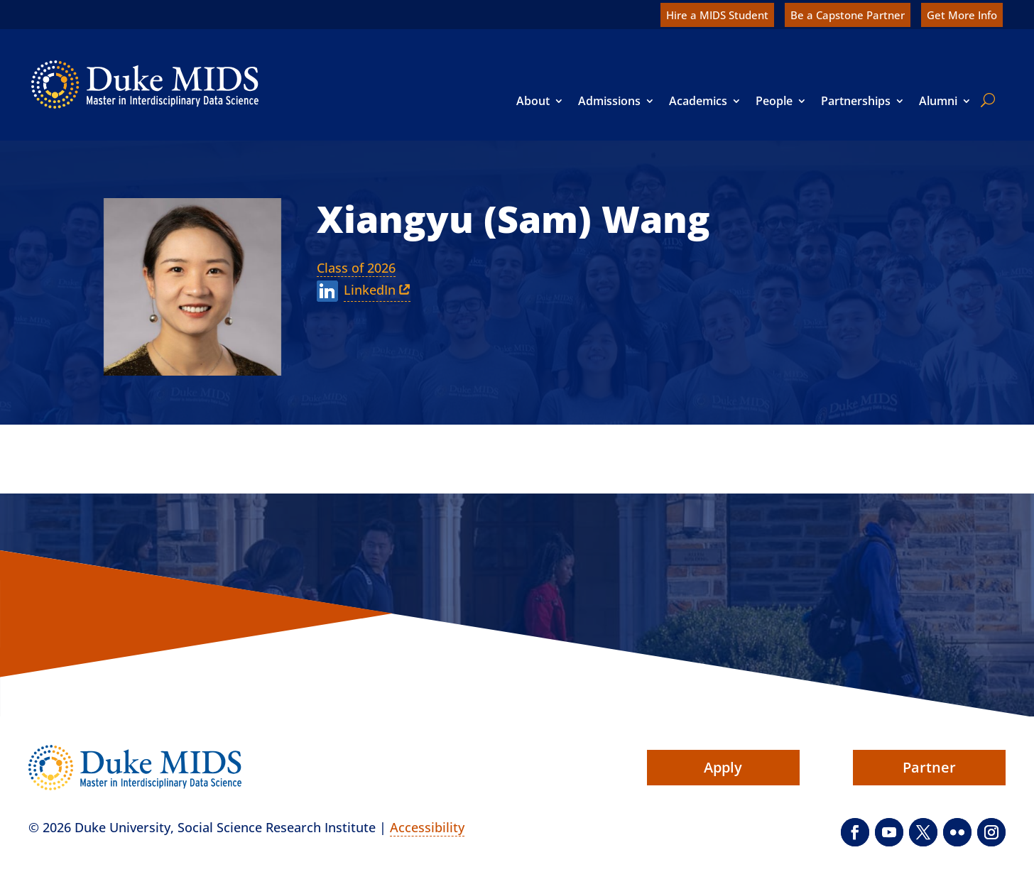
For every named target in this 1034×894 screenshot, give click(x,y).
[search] (985, 100)
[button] (855, 832)
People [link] (774, 101)
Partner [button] (929, 767)
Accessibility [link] (427, 827)
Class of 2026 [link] (356, 267)
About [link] (533, 101)
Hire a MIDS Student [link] (717, 15)
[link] (144, 84)
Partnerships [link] (856, 101)
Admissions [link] (609, 101)
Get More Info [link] (962, 15)
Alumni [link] (938, 101)
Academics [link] (698, 101)
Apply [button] (723, 767)
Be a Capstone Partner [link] (847, 15)
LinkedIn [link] (370, 289)
